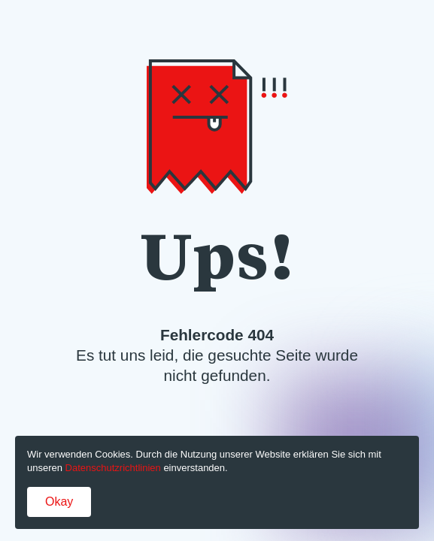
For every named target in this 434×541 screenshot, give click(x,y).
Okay (59, 501)
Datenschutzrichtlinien (113, 467)
